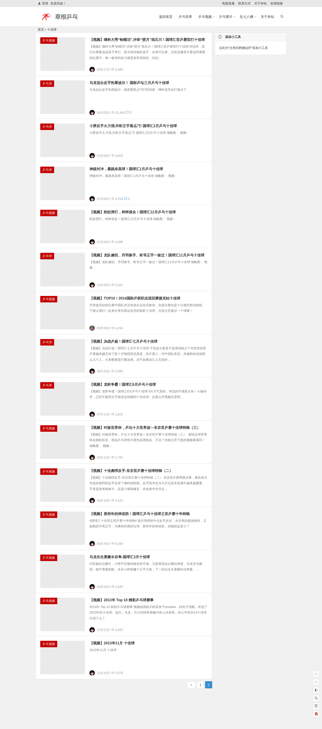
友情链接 (276, 3)
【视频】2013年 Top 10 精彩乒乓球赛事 (121, 601)
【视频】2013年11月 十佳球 (112, 644)
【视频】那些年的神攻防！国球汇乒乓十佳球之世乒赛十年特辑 (139, 515)
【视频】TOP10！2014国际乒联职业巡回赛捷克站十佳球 (134, 299)
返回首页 (165, 17)
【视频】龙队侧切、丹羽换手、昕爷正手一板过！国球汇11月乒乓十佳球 (146, 256)
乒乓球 (47, 83)
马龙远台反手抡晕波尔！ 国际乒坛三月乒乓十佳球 (129, 83)
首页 (41, 29)
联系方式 (244, 3)
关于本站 (260, 3)
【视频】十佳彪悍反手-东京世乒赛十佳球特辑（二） (131, 471)
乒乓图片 (226, 17)
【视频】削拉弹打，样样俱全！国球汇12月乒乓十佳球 (132, 213)
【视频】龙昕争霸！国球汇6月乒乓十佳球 (122, 385)
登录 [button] (43, 3)
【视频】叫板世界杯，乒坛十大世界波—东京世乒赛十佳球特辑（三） (144, 428)
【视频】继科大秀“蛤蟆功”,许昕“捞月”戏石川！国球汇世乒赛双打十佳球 (147, 40)
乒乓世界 (185, 17)
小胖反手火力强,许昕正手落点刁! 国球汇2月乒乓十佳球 (133, 126)
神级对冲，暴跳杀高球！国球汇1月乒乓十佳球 (126, 170)
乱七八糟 (246, 17)
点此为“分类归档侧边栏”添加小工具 (243, 48)
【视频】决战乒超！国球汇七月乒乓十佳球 (123, 342)
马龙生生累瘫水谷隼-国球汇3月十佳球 (119, 558)
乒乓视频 (205, 17)
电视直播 (228, 3)
